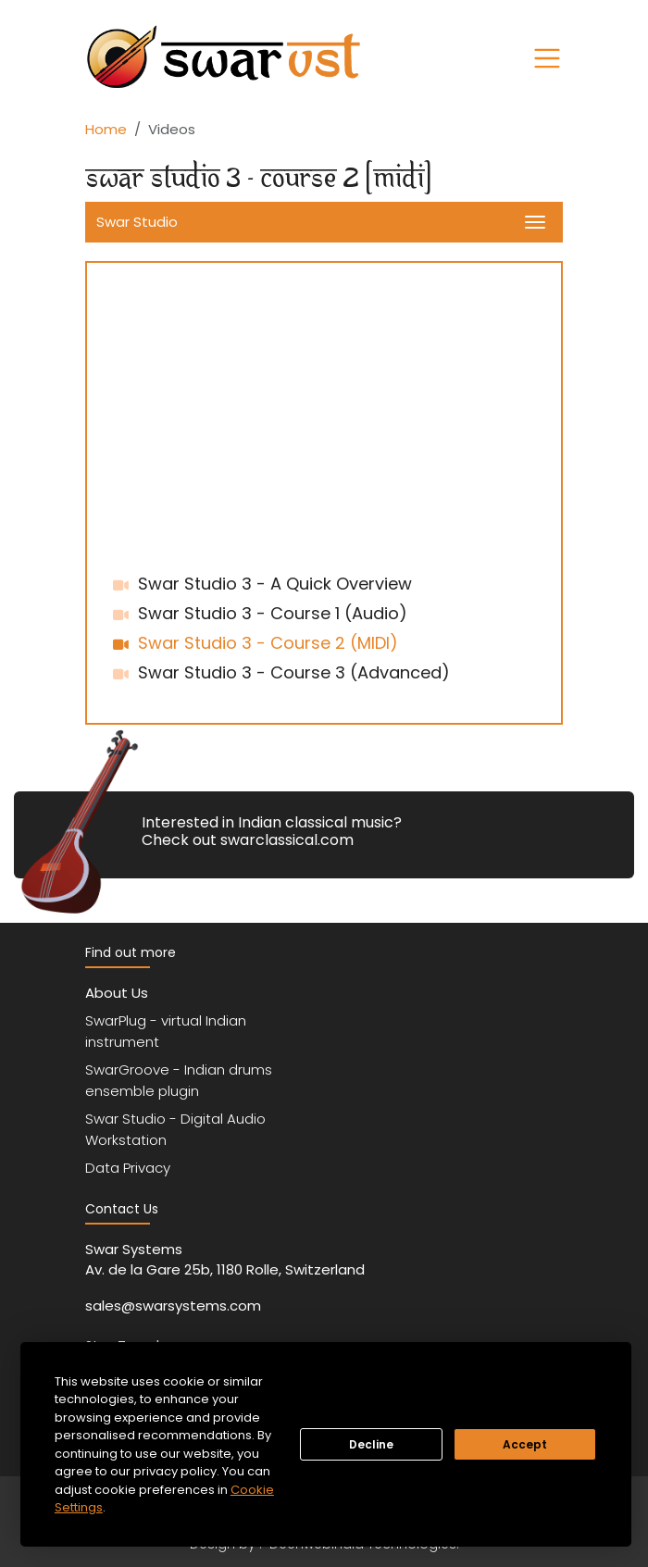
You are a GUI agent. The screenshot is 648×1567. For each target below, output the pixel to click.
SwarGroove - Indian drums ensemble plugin (178, 1080)
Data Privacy (127, 1167)
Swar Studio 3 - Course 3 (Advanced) (294, 672)
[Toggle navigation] (547, 58)
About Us (116, 992)
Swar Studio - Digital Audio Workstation (175, 1129)
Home (106, 129)
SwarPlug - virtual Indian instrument (165, 1031)
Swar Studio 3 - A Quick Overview (275, 583)
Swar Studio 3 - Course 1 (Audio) (272, 613)
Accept (525, 1444)
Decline (371, 1444)
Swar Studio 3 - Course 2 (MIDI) (268, 642)
